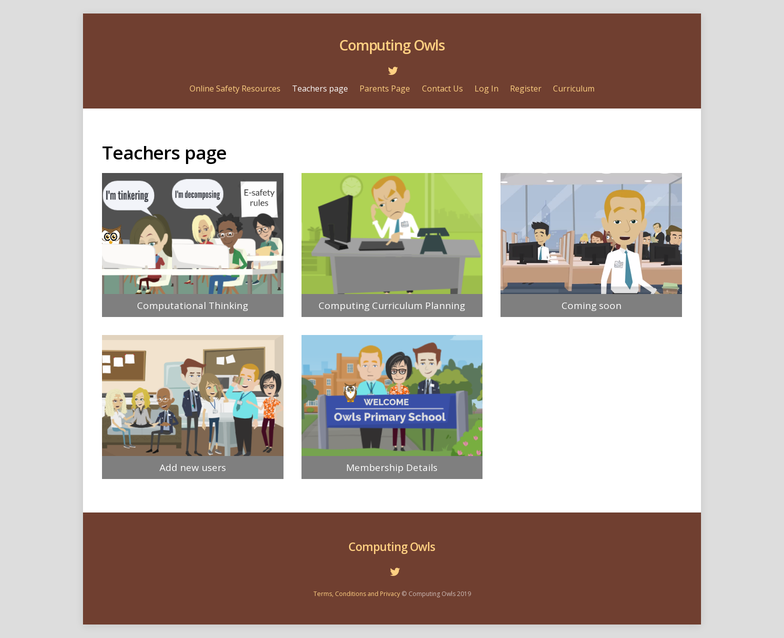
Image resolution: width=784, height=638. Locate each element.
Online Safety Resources (235, 88)
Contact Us (442, 88)
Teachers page (320, 88)
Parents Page (385, 88)
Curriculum (573, 88)
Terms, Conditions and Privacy (357, 594)
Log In (486, 88)
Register (526, 88)
